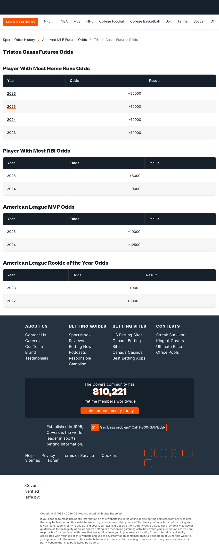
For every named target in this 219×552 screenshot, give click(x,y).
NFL (49, 21)
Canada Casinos (127, 352)
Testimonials (36, 358)
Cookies (109, 455)
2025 (11, 106)
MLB (77, 21)
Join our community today (109, 410)
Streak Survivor (170, 334)
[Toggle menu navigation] (212, 7)
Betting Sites (129, 326)
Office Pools (167, 352)
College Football (111, 21)
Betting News (81, 346)
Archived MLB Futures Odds (64, 40)
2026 (11, 93)
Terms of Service (78, 455)
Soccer (199, 21)
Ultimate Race (169, 346)
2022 (11, 301)
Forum (53, 460)
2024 (11, 119)
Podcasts (77, 352)
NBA (64, 21)
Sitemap (32, 460)
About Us (36, 326)
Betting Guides (87, 326)
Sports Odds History (19, 40)
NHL (89, 21)
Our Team (34, 346)
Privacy (48, 455)
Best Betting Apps (129, 358)
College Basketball (145, 21)
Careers (32, 340)
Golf (168, 21)
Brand (30, 352)
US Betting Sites (127, 334)
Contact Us (35, 334)
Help (29, 455)
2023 (11, 132)
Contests (168, 326)
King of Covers (170, 340)
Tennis (183, 21)
